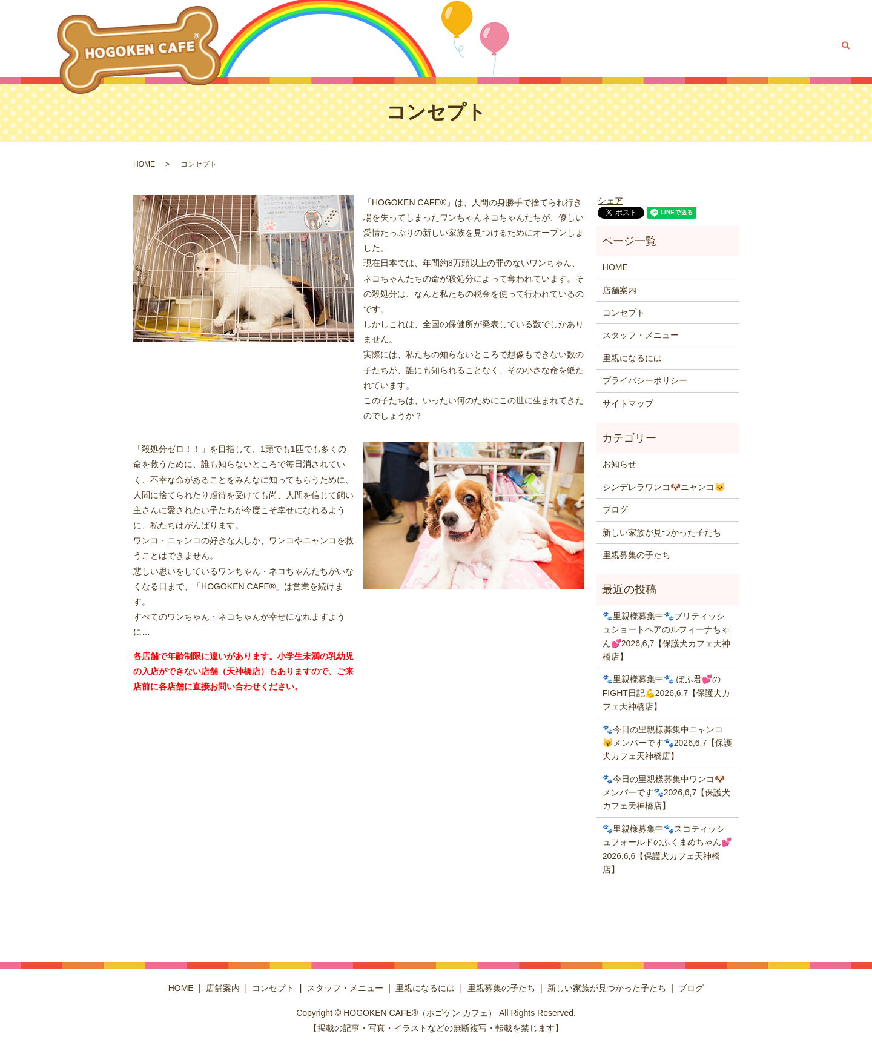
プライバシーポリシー (645, 380)
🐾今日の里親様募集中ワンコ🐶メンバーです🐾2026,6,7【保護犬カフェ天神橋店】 (667, 792)
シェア (610, 200)
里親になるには (560, 45)
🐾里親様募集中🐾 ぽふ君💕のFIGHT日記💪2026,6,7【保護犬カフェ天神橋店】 (667, 692)
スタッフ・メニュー (484, 45)
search (845, 45)
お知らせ (619, 464)
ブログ (815, 45)
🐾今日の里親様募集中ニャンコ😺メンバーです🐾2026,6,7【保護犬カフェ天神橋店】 (668, 743)
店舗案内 (370, 45)
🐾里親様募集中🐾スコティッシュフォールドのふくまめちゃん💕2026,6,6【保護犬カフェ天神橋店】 (667, 849)
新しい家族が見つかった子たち (734, 45)
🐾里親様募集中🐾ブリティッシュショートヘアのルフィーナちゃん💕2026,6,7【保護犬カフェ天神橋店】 (667, 636)
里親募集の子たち (633, 45)
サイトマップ (628, 403)
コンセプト (416, 45)
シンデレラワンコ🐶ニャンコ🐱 (664, 487)
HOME (332, 45)
